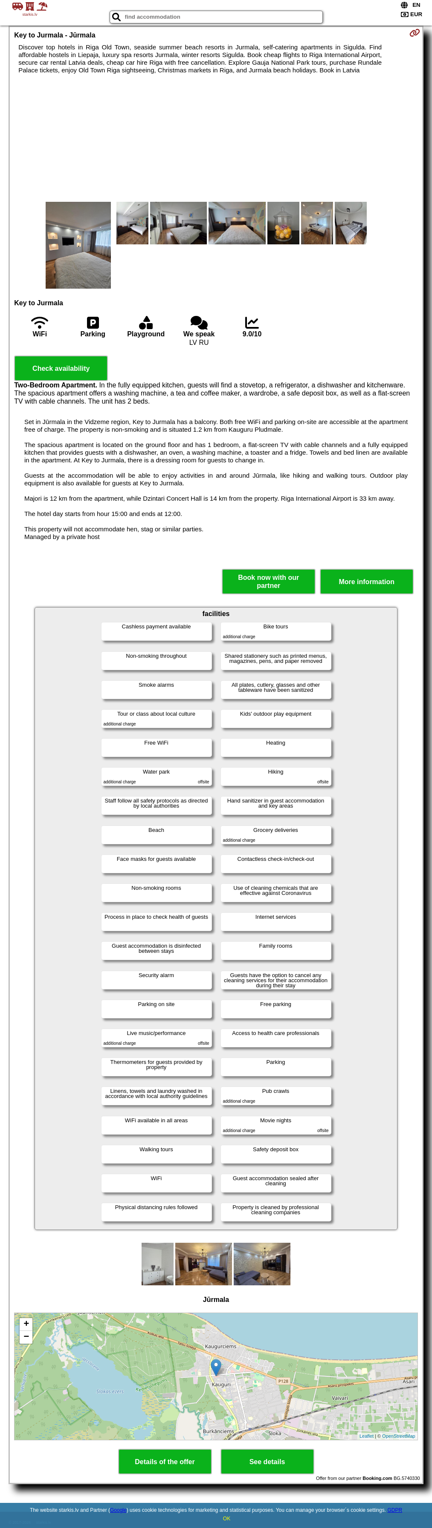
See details (267, 1461)
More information (366, 581)
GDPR (394, 1510)
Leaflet (367, 1436)
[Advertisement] (216, 138)
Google (118, 1510)
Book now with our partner (268, 581)
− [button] (26, 1337)
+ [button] (26, 1324)
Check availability (61, 368)
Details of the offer (164, 1461)
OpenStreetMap (398, 1436)
